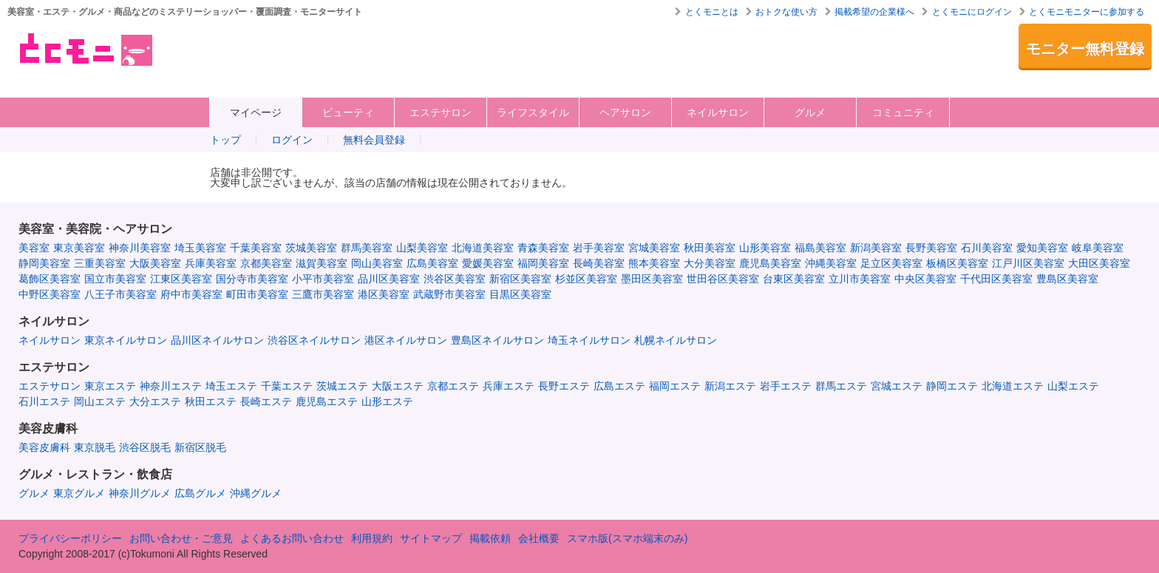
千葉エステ (287, 386)
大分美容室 (709, 263)
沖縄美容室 (831, 263)
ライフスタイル (533, 112)
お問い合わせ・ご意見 (181, 538)
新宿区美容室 (520, 279)
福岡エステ (675, 386)
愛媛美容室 (488, 263)
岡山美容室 (377, 263)
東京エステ (110, 386)
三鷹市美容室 (323, 294)
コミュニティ (903, 112)
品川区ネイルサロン (217, 340)
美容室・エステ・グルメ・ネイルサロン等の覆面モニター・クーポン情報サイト (84, 49)
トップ (225, 140)
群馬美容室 (366, 248)
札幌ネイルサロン (675, 340)
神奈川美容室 (140, 248)
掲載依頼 (490, 538)
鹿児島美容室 (770, 263)
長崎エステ (266, 401)
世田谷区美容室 (723, 279)
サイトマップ (431, 538)
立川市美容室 (860, 279)
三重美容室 (100, 263)
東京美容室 (79, 248)
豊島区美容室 (1067, 279)
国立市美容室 (115, 279)
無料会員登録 (374, 140)
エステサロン (440, 112)
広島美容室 (432, 263)
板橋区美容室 (957, 263)
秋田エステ (211, 401)
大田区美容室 (1099, 263)
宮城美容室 (654, 248)
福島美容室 (820, 248)
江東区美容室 (181, 279)
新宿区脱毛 (200, 447)
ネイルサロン (718, 112)
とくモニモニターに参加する (1086, 12)
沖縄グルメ (256, 493)
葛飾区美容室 (49, 279)
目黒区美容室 (520, 294)
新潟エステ (730, 386)
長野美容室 (931, 248)
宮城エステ (896, 386)
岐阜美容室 (1098, 248)
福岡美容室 (543, 263)
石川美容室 (987, 248)
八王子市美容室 (120, 294)
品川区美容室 (389, 279)
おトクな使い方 (786, 12)
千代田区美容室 (996, 279)
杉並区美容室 (586, 279)
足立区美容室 (891, 263)
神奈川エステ (171, 386)
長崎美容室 (599, 263)
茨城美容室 (311, 248)
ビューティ (348, 112)
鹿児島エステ (327, 401)
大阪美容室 (155, 263)
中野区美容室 (49, 294)
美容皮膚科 (44, 447)
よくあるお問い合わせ (292, 538)
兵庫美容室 (211, 263)
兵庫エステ (508, 386)
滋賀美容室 (321, 263)
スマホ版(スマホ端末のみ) (627, 538)
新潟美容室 (876, 248)
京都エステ (453, 386)
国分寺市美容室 (252, 279)
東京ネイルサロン (125, 340)
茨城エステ (342, 386)
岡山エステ (100, 401)
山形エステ (387, 401)
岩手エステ (786, 386)
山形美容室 (765, 248)
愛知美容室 (1042, 248)
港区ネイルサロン (405, 340)
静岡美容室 (44, 263)
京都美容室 (266, 263)
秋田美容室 (709, 248)
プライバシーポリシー (70, 538)
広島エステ (619, 386)
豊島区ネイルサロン (497, 340)
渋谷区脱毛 (145, 447)
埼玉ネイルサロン (589, 340)
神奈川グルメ (140, 493)
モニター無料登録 (1085, 49)
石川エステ (44, 401)
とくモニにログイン (972, 12)
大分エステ (155, 401)
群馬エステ (841, 386)
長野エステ (564, 386)
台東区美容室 (794, 279)
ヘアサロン (625, 112)
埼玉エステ (231, 386)
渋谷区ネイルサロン (314, 340)
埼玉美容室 (200, 248)
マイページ (256, 112)
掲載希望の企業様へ (874, 12)
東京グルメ (79, 493)
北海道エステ (1013, 386)
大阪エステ (398, 386)
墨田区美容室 (652, 279)
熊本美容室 (654, 263)
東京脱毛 (94, 447)
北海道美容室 (483, 248)
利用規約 (371, 538)
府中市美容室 (191, 294)
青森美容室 (543, 248)
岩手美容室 (599, 248)
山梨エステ (1073, 386)
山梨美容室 (422, 248)
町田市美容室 (257, 294)
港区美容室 (383, 294)
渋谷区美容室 (455, 279)
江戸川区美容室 (1028, 263)
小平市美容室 (323, 279)
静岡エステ (952, 386)
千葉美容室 (256, 248)
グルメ (810, 112)
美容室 (34, 248)
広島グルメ (200, 493)
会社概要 (539, 538)
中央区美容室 (925, 279)
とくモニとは (711, 12)
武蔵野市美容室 (449, 294)
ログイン (292, 140)
